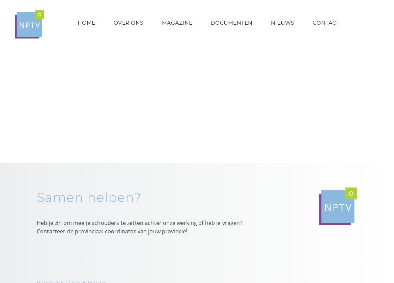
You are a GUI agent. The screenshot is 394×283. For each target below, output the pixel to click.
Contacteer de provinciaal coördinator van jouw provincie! (112, 231)
